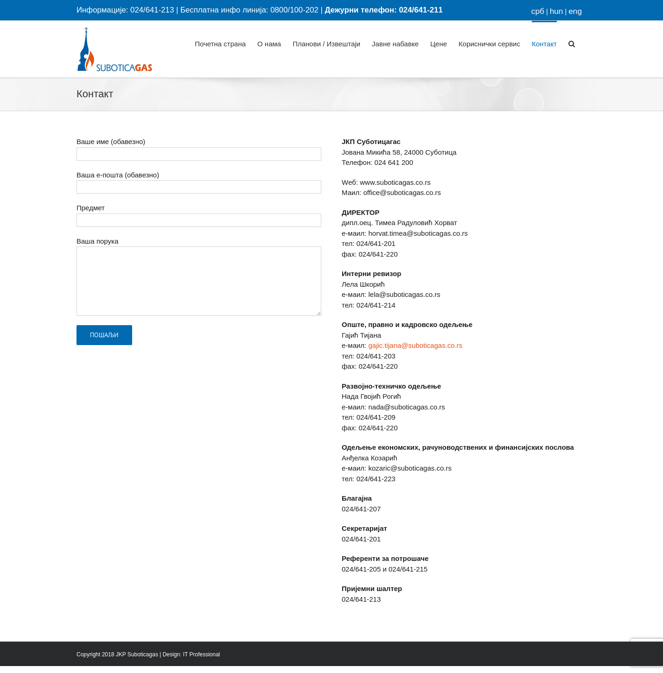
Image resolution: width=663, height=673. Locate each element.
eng (575, 11)
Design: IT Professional (191, 654)
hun (556, 11)
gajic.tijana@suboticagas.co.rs (415, 345)
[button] (571, 43)
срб (537, 11)
